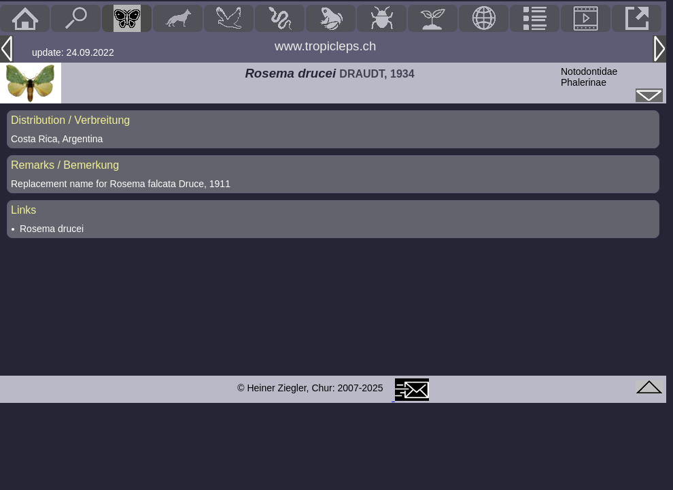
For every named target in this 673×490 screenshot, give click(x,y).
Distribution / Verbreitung (70, 120)
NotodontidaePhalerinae (589, 77)
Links (23, 210)
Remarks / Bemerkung (65, 165)
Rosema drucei (52, 228)
